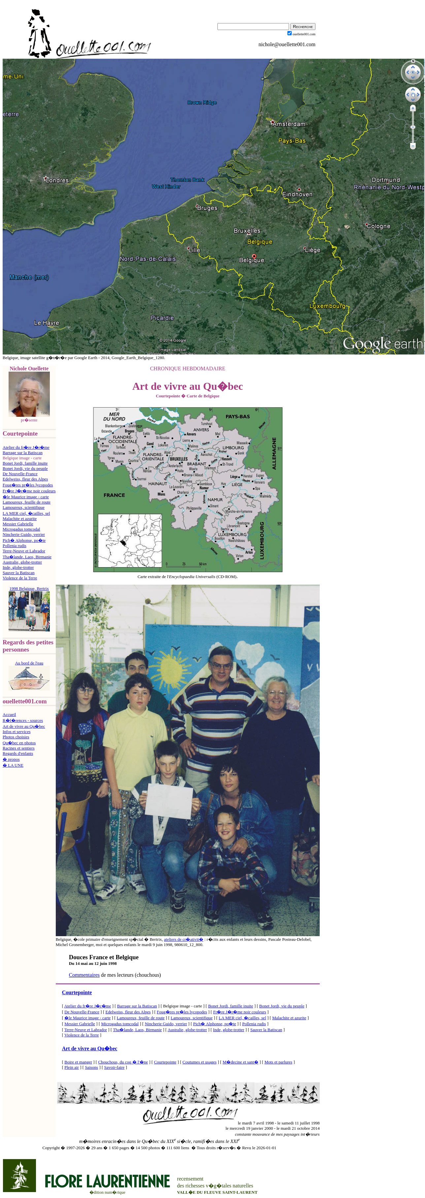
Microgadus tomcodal (21, 529)
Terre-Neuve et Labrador (24, 550)
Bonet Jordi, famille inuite (25, 463)
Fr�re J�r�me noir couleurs (29, 490)
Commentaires (84, 975)
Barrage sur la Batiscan (23, 452)
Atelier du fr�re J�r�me (26, 447)
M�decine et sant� (240, 1062)
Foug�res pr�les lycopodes (28, 484)
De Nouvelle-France (20, 473)
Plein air (71, 1067)
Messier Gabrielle (18, 523)
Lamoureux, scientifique (24, 507)
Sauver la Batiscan (19, 572)
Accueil (9, 714)
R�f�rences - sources (23, 720)
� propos (11, 759)
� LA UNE (13, 765)
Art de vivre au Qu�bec (24, 726)
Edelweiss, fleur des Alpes (25, 478)
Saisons (91, 1067)
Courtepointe (77, 992)
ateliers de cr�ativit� (183, 939)
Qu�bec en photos (19, 742)
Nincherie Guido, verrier (24, 534)
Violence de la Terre (20, 577)
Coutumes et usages (199, 1062)
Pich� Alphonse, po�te (24, 540)
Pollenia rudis (14, 545)
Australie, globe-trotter (22, 562)
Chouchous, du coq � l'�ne (123, 1062)
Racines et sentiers (19, 748)
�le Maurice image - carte (26, 496)
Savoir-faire (114, 1067)
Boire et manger (78, 1062)
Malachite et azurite (20, 518)
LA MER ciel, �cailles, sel (26, 513)
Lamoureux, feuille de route (26, 502)
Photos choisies (16, 736)
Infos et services (16, 731)
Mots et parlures (278, 1062)
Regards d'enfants (18, 753)
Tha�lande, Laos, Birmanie (27, 556)
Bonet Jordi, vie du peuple (25, 468)
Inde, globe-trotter (18, 567)
